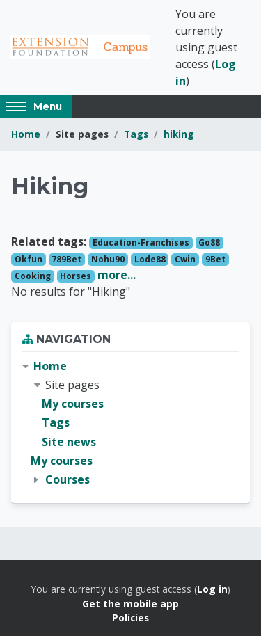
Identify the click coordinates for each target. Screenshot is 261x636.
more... (116, 275)
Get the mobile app (130, 603)
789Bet (66, 259)
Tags (136, 134)
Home (25, 134)
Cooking (33, 276)
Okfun (28, 259)
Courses (67, 479)
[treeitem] (130, 423)
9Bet (215, 259)
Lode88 (150, 259)
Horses (75, 276)
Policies (130, 617)
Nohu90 (108, 259)
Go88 (209, 242)
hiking (179, 134)
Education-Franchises (141, 242)
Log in (212, 589)
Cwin (185, 259)
